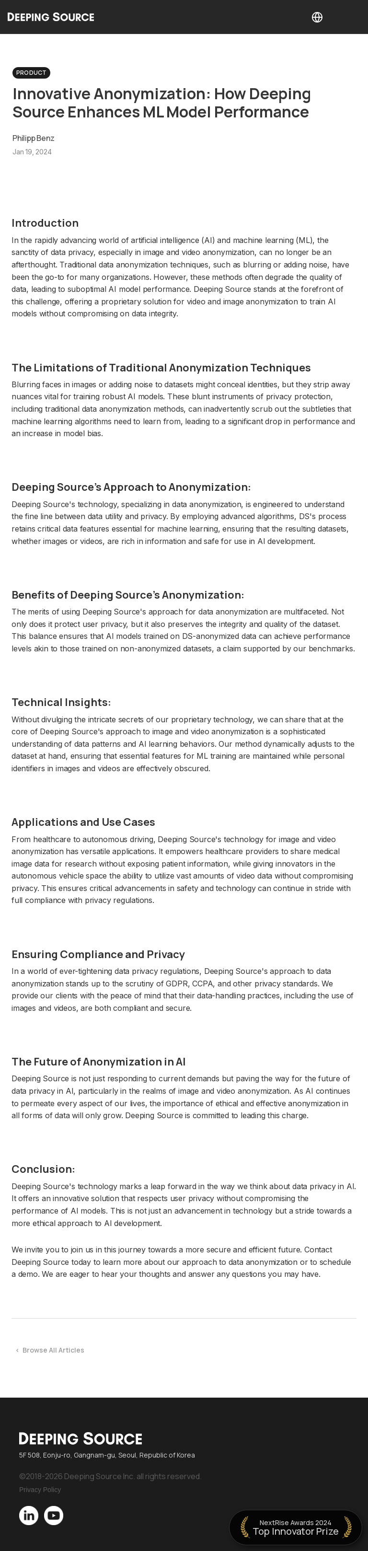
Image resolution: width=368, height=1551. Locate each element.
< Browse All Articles (49, 1349)
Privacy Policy (40, 1489)
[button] (317, 17)
